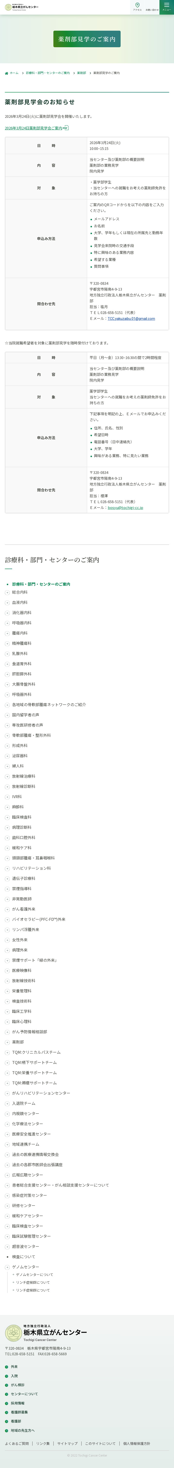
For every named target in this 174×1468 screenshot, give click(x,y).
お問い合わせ (152, 9)
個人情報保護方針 (136, 1443)
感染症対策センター (29, 1195)
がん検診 (18, 1384)
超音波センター (25, 1246)
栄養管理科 (22, 991)
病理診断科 (22, 827)
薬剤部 (18, 1042)
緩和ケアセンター (27, 1216)
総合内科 (20, 592)
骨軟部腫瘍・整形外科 (31, 735)
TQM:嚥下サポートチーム (34, 1062)
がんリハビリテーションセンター (41, 1093)
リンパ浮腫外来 (25, 929)
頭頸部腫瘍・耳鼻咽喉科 (33, 858)
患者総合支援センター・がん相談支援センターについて (60, 1185)
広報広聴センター (27, 1175)
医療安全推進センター (31, 1134)
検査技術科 (22, 1001)
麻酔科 (18, 807)
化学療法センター (27, 1123)
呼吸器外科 (22, 694)
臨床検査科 (22, 817)
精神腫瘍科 (22, 643)
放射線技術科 (23, 980)
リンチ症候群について (33, 1282)
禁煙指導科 (22, 888)
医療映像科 (22, 970)
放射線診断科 (23, 786)
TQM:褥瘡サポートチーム (34, 1083)
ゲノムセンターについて (34, 1274)
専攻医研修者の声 (27, 725)
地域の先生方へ (23, 1430)
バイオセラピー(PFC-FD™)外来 (39, 919)
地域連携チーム (25, 1144)
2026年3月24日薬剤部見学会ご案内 (33, 127)
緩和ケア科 (22, 847)
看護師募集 (19, 1412)
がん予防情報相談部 (29, 1031)
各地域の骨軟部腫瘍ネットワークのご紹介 (49, 704)
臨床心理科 (22, 1021)
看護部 (16, 1421)
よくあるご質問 (17, 1443)
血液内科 (20, 602)
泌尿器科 (20, 755)
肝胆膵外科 (22, 674)
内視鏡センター (25, 1113)
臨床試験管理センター (31, 1236)
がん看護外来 (23, 909)
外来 (14, 1366)
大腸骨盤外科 (23, 684)
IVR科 (17, 796)
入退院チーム (23, 1103)
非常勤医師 (22, 899)
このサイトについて (100, 1443)
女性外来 (20, 939)
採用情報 (18, 1403)
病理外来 (20, 950)
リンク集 (43, 1443)
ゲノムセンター (25, 1267)
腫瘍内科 (20, 633)
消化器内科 (22, 612)
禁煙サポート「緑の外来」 (35, 960)
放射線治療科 (23, 776)
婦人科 (18, 766)
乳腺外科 (20, 653)
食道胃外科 (22, 663)
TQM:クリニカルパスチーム (36, 1052)
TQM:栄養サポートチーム (34, 1072)
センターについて (24, 1393)
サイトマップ (67, 1443)
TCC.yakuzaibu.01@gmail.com (131, 318)
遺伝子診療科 (23, 878)
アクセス (137, 9)
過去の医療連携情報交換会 (35, 1154)
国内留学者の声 (25, 715)
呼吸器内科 (22, 623)
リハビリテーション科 (31, 868)
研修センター (23, 1205)
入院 (14, 1375)
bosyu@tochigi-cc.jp (125, 507)
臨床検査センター (27, 1226)
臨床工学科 (22, 1011)
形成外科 (20, 745)
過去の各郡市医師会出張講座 (37, 1164)
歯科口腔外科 (23, 837)
